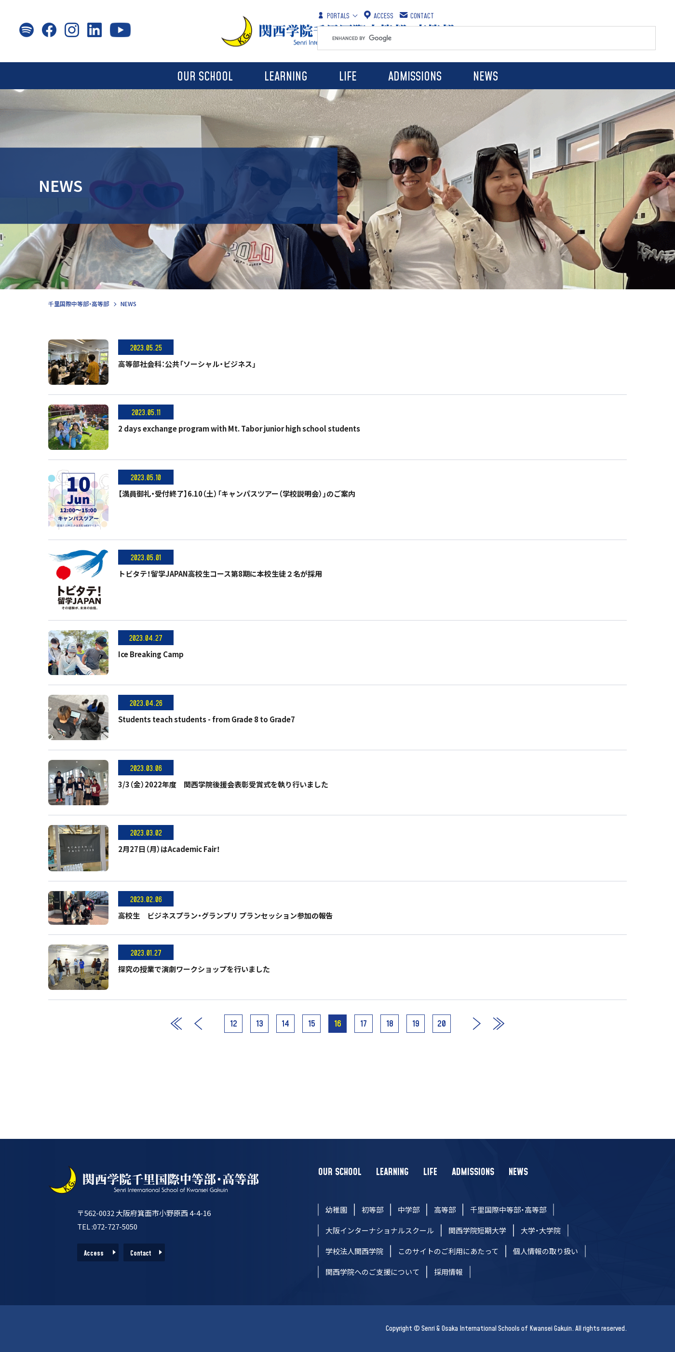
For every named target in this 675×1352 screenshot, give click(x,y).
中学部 (408, 1209)
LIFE (348, 76)
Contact (140, 1253)
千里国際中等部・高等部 (78, 303)
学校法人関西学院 (354, 1251)
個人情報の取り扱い (545, 1251)
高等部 (445, 1209)
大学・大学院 (541, 1230)
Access (94, 1253)
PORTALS (333, 15)
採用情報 (448, 1272)
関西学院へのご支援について (372, 1272)
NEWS (485, 76)
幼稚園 (336, 1209)
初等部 (372, 1209)
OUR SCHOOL (205, 76)
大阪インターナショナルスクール (379, 1230)
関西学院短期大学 (477, 1230)
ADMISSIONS (415, 76)
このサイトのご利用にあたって (448, 1251)
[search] (493, 38)
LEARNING (286, 76)
